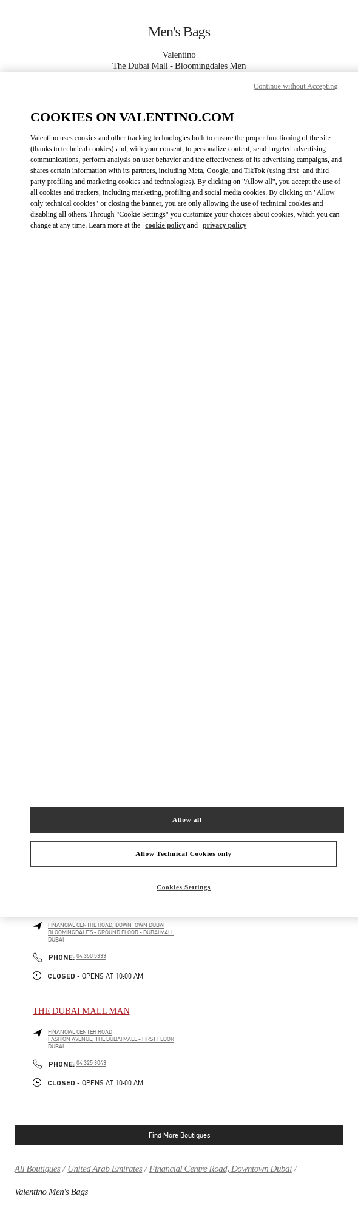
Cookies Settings (184, 886)
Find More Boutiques (179, 1135)
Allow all (186, 819)
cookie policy (165, 225)
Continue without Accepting (295, 85)
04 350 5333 (91, 956)
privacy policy (224, 225)
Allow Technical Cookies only (183, 853)
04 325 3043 (91, 1063)
